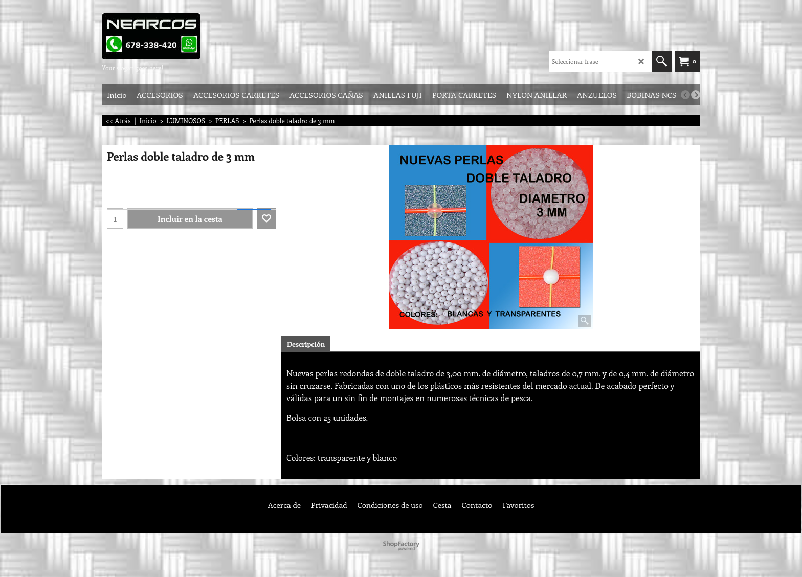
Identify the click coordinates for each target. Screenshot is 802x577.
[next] (695, 94)
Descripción (306, 344)
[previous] (685, 94)
